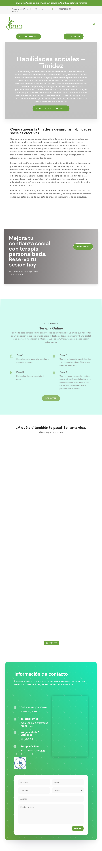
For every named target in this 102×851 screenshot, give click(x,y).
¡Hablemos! (83, 246)
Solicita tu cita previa (49, 108)
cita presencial (28, 36)
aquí (43, 750)
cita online (73, 36)
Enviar (77, 828)
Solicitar (51, 391)
